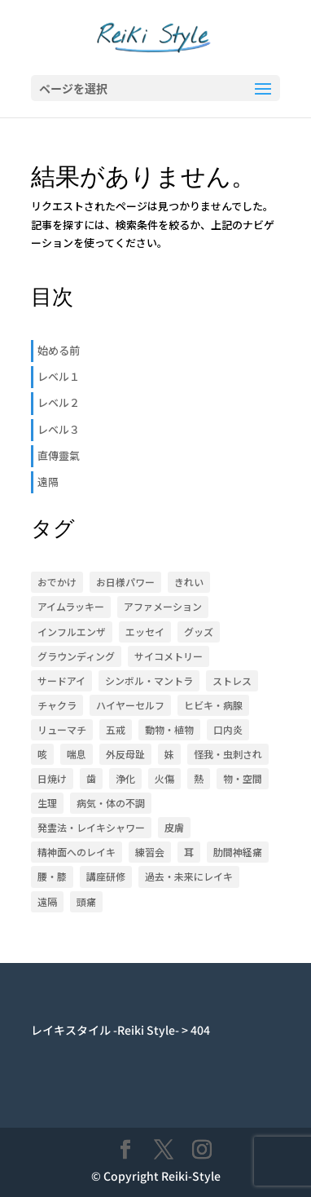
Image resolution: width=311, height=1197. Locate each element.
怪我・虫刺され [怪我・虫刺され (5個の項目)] (228, 754)
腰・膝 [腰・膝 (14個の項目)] (52, 876)
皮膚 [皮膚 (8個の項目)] (174, 827)
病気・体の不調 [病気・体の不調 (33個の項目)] (111, 803)
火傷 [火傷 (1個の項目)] (164, 778)
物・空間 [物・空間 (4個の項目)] (242, 778)
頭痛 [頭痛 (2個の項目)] (86, 901)
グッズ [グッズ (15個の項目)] (198, 631)
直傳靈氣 (58, 455)
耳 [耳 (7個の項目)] (189, 852)
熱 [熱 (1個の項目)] (199, 778)
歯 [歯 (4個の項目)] (91, 778)
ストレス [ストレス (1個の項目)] (232, 680)
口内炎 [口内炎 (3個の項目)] (228, 729)
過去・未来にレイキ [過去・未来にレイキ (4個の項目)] (189, 876)
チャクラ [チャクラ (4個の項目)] (57, 705)
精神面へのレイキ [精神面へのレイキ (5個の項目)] (76, 852)
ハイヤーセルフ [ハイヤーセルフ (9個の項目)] (130, 705)
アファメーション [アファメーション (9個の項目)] (163, 606)
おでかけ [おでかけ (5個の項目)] (57, 582)
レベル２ (58, 402)
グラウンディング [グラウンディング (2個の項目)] (76, 656)
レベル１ (58, 376)
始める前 (58, 350)
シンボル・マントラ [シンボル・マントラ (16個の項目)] (149, 680)
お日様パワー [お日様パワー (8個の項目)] (125, 582)
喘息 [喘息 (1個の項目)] (76, 754)
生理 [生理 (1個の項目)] (47, 803)
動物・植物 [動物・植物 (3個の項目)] (169, 729)
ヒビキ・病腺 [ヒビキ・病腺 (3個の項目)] (213, 705)
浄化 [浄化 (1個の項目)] (125, 778)
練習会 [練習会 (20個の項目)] (149, 852)
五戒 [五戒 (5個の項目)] (115, 729)
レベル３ (58, 429)
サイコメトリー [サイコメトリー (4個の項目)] (168, 656)
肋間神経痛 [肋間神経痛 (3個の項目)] (237, 852)
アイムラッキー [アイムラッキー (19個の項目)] (70, 606)
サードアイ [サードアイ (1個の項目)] (61, 680)
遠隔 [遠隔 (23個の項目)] (47, 901)
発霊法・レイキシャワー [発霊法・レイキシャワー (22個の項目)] (91, 827)
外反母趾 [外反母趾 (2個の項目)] (125, 754)
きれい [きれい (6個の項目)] (189, 582)
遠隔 (48, 481)
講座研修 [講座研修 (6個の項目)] (105, 876)
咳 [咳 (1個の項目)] (42, 754)
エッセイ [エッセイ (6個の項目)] (144, 631)
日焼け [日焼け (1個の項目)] (52, 778)
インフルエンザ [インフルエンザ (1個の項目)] (71, 631)
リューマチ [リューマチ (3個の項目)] (61, 729)
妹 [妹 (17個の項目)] (169, 754)
